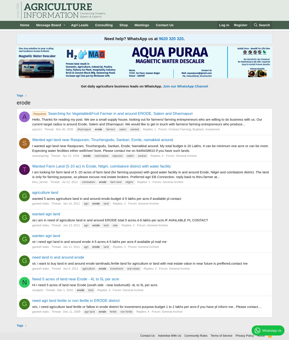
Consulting (104, 25)
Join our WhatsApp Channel (185, 86)
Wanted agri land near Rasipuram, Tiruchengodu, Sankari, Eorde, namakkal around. (103, 140)
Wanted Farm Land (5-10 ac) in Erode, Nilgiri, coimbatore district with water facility (101, 166)
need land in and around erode (58, 257)
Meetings (142, 25)
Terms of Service (222, 335)
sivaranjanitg (40, 155)
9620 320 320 (171, 39)
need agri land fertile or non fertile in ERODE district (76, 301)
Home (24, 25)
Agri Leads (80, 25)
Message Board (48, 25)
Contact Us (165, 25)
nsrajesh (37, 290)
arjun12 (37, 129)
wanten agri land (46, 236)
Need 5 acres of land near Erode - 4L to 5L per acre (75, 279)
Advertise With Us (169, 335)
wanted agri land (46, 214)
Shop (124, 25)
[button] (64, 25)
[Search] (261, 25)
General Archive (186, 155)
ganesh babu (40, 203)
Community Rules (196, 335)
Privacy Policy (245, 335)
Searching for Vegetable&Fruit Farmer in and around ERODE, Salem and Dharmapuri (112, 113)
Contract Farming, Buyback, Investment (193, 129)
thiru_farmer (40, 182)
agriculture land (45, 192)
